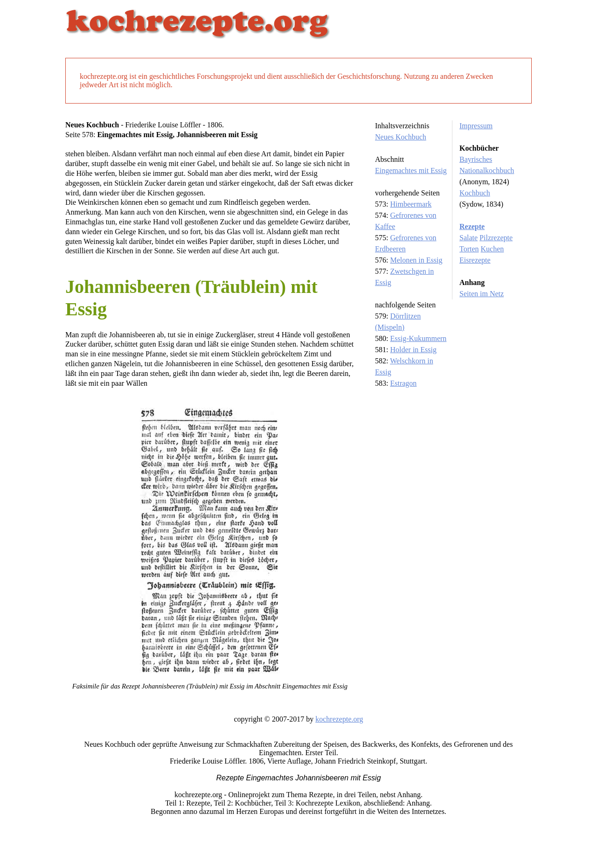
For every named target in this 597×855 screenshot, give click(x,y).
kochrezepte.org (339, 719)
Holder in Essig (413, 350)
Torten (469, 249)
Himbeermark (410, 204)
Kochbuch (474, 193)
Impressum (476, 126)
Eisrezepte (475, 260)
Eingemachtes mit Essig (411, 170)
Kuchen (492, 249)
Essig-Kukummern (418, 338)
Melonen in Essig (416, 260)
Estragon (403, 383)
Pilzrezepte (496, 238)
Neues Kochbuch (400, 137)
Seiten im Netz (481, 294)
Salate (468, 238)
